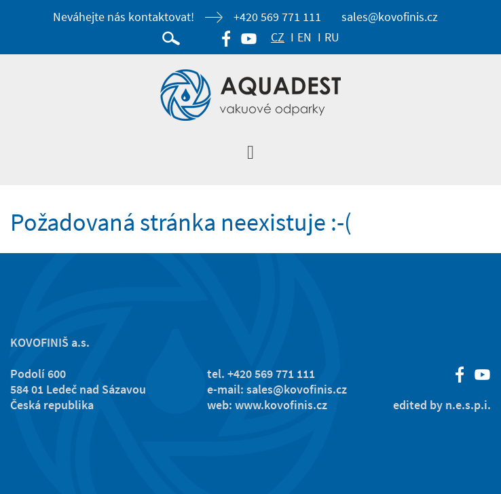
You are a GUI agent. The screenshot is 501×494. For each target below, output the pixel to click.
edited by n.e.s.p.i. (442, 405)
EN (304, 37)
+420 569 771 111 (277, 16)
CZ (277, 37)
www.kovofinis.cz (281, 405)
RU (331, 37)
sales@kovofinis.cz (389, 16)
